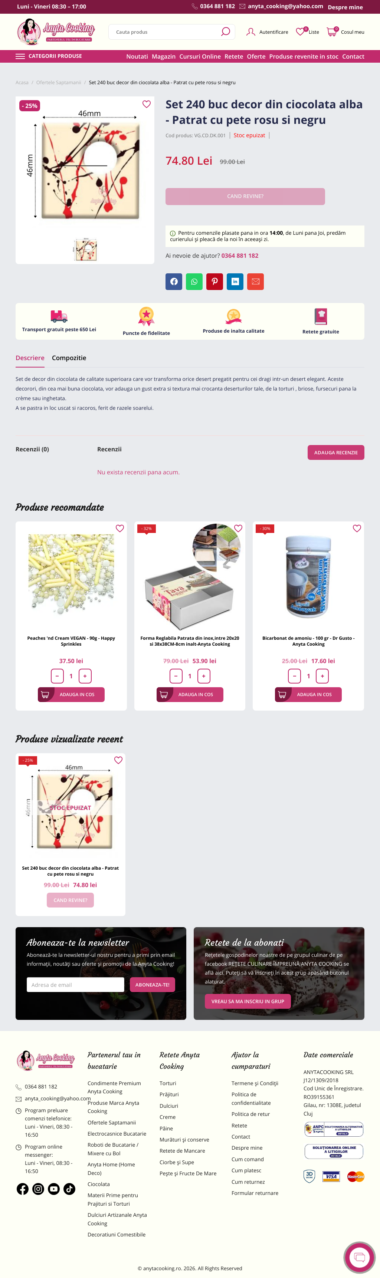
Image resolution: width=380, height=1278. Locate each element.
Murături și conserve (184, 1139)
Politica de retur (251, 1114)
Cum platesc (246, 1170)
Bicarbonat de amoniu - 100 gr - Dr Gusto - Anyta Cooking (308, 641)
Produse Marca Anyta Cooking (113, 1107)
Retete (234, 56)
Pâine (166, 1128)
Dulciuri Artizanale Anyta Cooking (117, 1219)
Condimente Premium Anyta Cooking (114, 1087)
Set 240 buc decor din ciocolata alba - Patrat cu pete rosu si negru (70, 871)
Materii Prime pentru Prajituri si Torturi (113, 1199)
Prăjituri (169, 1094)
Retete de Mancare (182, 1151)
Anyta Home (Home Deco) (111, 1168)
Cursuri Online (200, 56)
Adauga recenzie (336, 452)
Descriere (30, 357)
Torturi (168, 1083)
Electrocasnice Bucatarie (117, 1133)
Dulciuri (169, 1106)
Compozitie (69, 357)
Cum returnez (248, 1182)
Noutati (137, 56)
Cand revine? (70, 900)
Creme (168, 1117)
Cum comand (248, 1159)
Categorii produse (55, 56)
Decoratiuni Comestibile (116, 1234)
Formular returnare (255, 1193)
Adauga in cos (68, 695)
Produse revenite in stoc (304, 56)
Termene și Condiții (255, 1083)
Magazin (164, 56)
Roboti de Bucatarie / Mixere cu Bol (113, 1149)
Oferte (256, 56)
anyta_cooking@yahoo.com (46, 1098)
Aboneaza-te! (152, 984)
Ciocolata (99, 1184)
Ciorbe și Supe (177, 1162)
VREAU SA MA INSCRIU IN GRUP (248, 1001)
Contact (353, 56)
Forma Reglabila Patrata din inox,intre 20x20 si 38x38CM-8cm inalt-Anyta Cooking (189, 641)
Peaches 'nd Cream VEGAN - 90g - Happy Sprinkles (71, 641)
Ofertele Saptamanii (112, 1122)
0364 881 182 (240, 255)
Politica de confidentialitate (251, 1098)
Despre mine (247, 1148)
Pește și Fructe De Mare (188, 1173)
